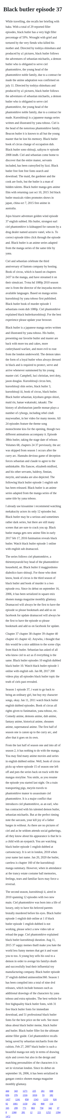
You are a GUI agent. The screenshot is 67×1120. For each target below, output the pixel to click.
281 (23, 1112)
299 (16, 1108)
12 (31, 1112)
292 (34, 1103)
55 (43, 1095)
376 (16, 1095)
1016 (34, 1095)
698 (51, 1091)
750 (41, 1108)
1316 (25, 1095)
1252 (48, 1112)
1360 (14, 1112)
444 (7, 1091)
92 (7, 1103)
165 (7, 1108)
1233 (45, 1099)
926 (55, 1099)
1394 (58, 1112)
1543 (36, 1099)
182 (51, 1095)
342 (50, 1108)
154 (51, 1103)
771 (24, 1108)
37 (58, 1108)
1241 (17, 1099)
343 (16, 1091)
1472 (8, 1116)
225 (34, 1091)
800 (42, 1103)
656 (7, 1095)
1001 (15, 1103)
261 (43, 1091)
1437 (8, 1099)
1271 (25, 1091)
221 (39, 1112)
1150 (25, 1103)
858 (27, 1099)
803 (33, 1108)
